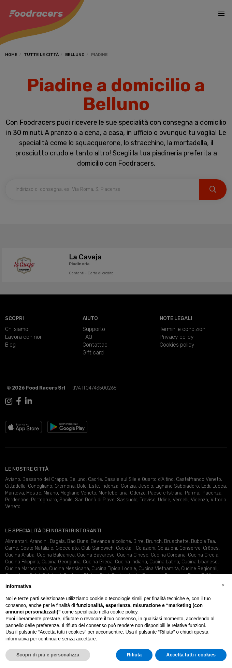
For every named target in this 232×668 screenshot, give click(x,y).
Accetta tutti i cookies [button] (191, 654)
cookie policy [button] (123, 611)
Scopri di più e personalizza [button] (47, 654)
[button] (223, 585)
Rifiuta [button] (134, 654)
